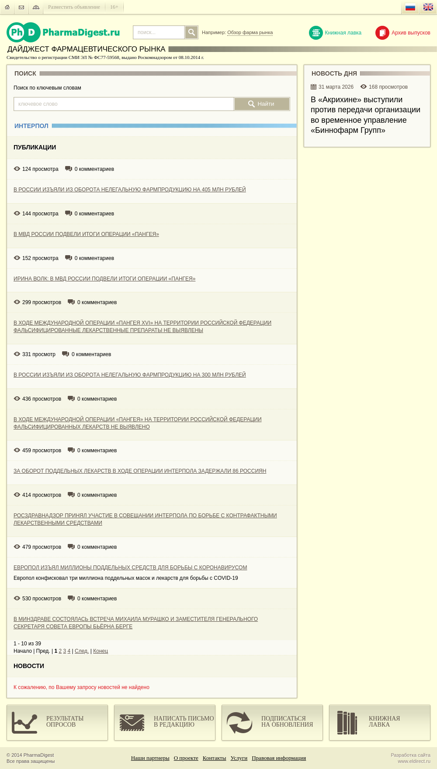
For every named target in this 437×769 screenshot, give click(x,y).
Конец (100, 651)
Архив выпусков (402, 33)
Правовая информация (279, 758)
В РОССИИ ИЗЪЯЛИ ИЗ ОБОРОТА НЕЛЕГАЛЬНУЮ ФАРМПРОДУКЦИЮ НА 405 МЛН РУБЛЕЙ (130, 190)
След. (82, 651)
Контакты (214, 758)
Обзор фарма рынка (250, 32)
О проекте (186, 758)
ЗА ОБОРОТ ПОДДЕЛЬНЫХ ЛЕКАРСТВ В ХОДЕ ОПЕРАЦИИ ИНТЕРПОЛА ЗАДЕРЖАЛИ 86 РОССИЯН (140, 471)
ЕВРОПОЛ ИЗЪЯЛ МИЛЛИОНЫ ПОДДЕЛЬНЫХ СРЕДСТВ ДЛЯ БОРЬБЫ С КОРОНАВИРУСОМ (130, 568)
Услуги (239, 758)
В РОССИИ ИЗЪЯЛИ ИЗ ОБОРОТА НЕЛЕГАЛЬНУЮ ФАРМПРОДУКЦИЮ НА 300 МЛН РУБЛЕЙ (130, 375)
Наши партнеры (150, 758)
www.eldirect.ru (414, 761)
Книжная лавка (335, 33)
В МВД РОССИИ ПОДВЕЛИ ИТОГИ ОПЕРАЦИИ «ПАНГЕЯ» (86, 234)
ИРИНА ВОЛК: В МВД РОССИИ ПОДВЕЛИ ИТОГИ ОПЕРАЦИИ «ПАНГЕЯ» (104, 279)
